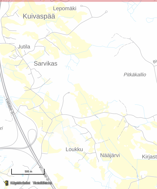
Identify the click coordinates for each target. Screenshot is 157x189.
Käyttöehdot (20, 183)
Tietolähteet (42, 183)
